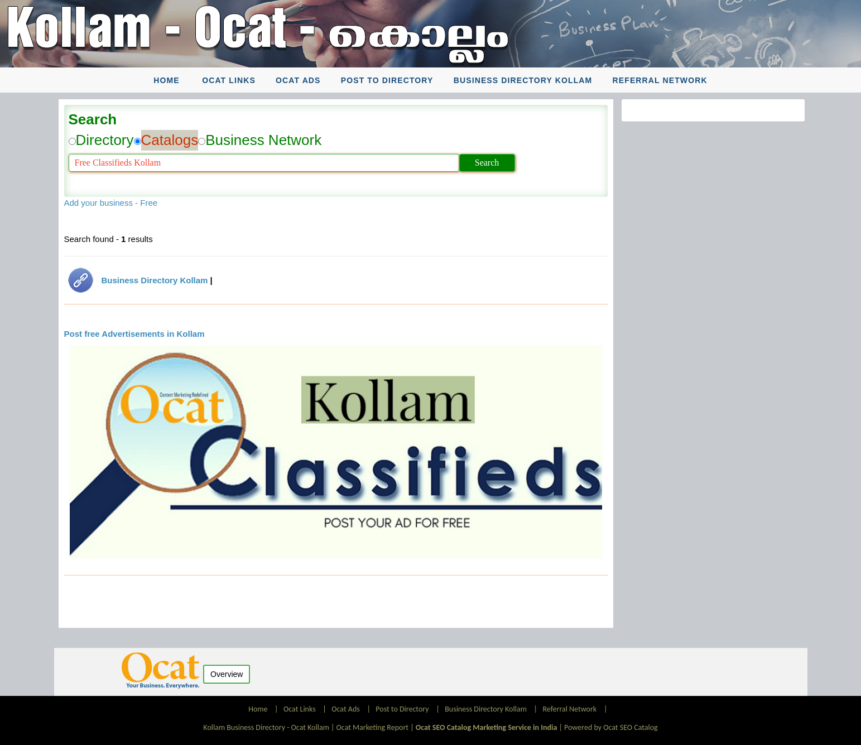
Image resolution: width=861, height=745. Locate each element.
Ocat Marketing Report (372, 727)
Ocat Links (229, 80)
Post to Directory (387, 80)
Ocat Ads (298, 80)
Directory (105, 140)
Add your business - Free (111, 202)
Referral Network (660, 80)
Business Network (263, 140)
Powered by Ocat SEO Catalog (611, 727)
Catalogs (170, 140)
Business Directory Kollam (523, 80)
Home (166, 80)
